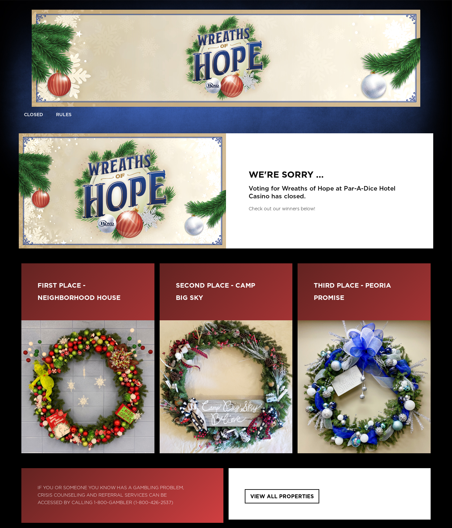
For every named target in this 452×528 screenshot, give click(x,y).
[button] (64, 115)
